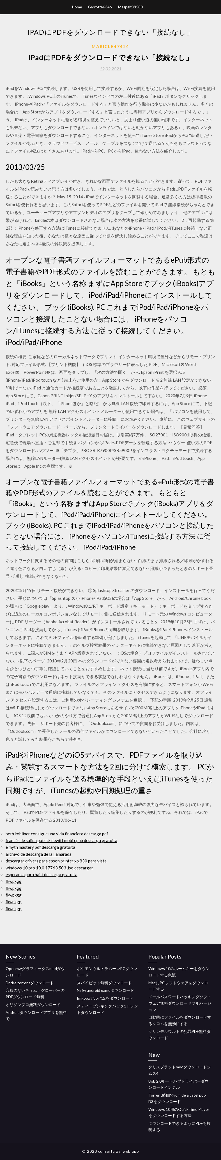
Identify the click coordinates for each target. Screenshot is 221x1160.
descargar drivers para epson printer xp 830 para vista (56, 860)
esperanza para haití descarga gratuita (41, 874)
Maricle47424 (110, 46)
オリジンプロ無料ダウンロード (33, 1004)
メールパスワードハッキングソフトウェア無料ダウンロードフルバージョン (179, 1003)
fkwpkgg (14, 881)
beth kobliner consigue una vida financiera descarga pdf (57, 833)
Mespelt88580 (130, 7)
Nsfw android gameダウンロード (105, 990)
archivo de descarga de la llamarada (39, 854)
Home (77, 7)
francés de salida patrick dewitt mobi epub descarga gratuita (61, 840)
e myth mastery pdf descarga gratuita (40, 847)
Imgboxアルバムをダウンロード (105, 998)
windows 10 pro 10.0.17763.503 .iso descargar (49, 867)
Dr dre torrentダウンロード (30, 982)
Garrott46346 (100, 7)
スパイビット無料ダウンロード (104, 982)
